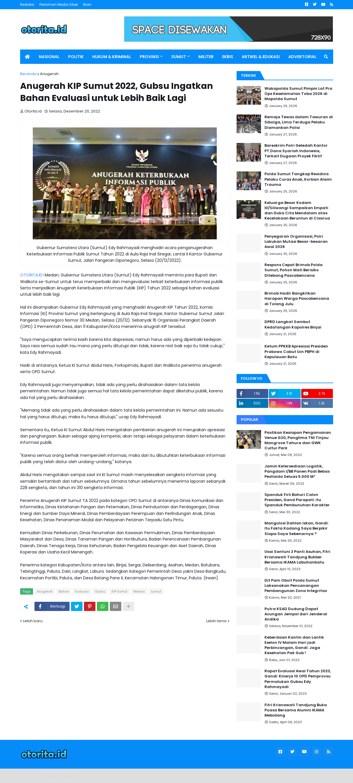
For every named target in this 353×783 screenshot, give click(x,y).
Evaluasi (82, 591)
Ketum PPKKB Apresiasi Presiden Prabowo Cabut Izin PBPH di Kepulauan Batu (296, 351)
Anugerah (49, 74)
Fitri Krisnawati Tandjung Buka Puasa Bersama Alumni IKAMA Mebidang (295, 710)
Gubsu (100, 591)
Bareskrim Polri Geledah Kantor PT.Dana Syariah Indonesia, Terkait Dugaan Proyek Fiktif (296, 150)
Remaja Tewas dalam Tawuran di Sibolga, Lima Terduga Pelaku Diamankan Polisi (298, 122)
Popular (249, 419)
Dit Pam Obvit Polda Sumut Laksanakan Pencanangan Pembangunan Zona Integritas (295, 585)
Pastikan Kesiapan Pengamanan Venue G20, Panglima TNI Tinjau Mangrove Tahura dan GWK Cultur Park (297, 440)
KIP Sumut (119, 591)
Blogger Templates (60, 775)
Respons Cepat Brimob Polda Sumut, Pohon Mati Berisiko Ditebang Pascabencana (293, 270)
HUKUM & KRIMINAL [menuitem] (111, 57)
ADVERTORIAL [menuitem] (302, 57)
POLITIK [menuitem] (76, 57)
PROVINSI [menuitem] (149, 57)
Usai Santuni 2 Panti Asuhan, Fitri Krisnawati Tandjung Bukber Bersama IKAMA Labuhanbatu (297, 557)
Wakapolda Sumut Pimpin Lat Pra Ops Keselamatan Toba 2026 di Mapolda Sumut (298, 94)
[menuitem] (27, 56)
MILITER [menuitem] (206, 57)
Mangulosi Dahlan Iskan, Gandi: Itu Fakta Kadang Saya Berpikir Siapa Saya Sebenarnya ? (296, 528)
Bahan (64, 591)
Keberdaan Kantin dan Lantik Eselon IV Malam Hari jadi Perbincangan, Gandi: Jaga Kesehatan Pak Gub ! (294, 645)
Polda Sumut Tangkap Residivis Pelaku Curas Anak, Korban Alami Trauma (298, 179)
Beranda (28, 74)
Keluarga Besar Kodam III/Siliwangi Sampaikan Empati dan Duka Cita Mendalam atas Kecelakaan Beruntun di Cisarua (297, 210)
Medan (139, 591)
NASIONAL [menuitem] (49, 57)
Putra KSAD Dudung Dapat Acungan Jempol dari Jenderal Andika (295, 614)
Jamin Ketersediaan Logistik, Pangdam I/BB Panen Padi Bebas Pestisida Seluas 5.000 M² (297, 471)
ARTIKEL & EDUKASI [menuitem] (261, 57)
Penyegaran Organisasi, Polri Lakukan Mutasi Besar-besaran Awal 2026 (296, 241)
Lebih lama (216, 621)
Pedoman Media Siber (58, 4)
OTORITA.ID (31, 275)
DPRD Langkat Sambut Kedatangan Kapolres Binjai (292, 324)
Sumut (156, 591)
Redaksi (27, 4)
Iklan (87, 4)
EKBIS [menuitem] (227, 57)
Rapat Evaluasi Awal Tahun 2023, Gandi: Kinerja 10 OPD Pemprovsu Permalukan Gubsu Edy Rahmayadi (297, 679)
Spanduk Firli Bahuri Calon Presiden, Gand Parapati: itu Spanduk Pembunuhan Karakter (297, 500)
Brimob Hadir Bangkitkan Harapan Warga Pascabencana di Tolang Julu (296, 298)
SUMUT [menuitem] (178, 57)
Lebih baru (33, 621)
